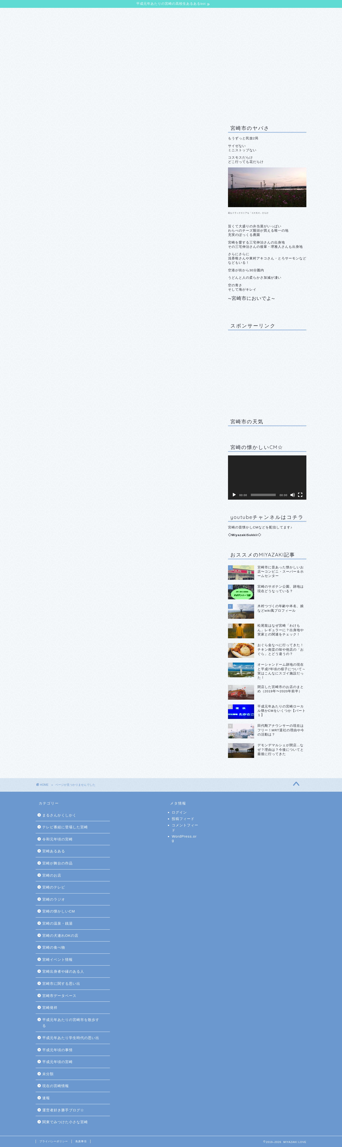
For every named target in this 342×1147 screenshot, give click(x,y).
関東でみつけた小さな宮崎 (72, 449)
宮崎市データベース (66, 385)
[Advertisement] (267, 370)
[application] (267, 477)
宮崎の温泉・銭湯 (64, 348)
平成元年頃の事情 (64, 411)
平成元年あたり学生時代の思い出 (78, 404)
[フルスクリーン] (300, 495)
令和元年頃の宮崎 (64, 303)
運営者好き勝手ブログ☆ (70, 442)
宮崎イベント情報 (64, 367)
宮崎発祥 (56, 392)
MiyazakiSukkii (245, 535)
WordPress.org (184, 838)
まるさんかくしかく (59, 815)
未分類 (54, 423)
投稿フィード (183, 819)
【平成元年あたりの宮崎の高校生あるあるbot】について (111, 14)
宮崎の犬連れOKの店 (67, 354)
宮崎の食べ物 (60, 360)
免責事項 (81, 1141)
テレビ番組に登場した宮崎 (72, 297)
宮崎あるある (60, 309)
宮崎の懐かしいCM (65, 341)
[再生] (234, 495)
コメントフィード (185, 827)
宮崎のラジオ (60, 335)
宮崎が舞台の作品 (64, 316)
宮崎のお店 (58, 322)
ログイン (179, 812)
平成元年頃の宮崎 (64, 417)
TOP (46, 14)
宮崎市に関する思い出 (68, 379)
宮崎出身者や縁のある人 (70, 373)
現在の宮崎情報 (62, 430)
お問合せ (179, 14)
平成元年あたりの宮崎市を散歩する (80, 398)
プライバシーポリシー (53, 1141)
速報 (52, 436)
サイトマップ (210, 14)
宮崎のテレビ (60, 329)
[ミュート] (292, 495)
